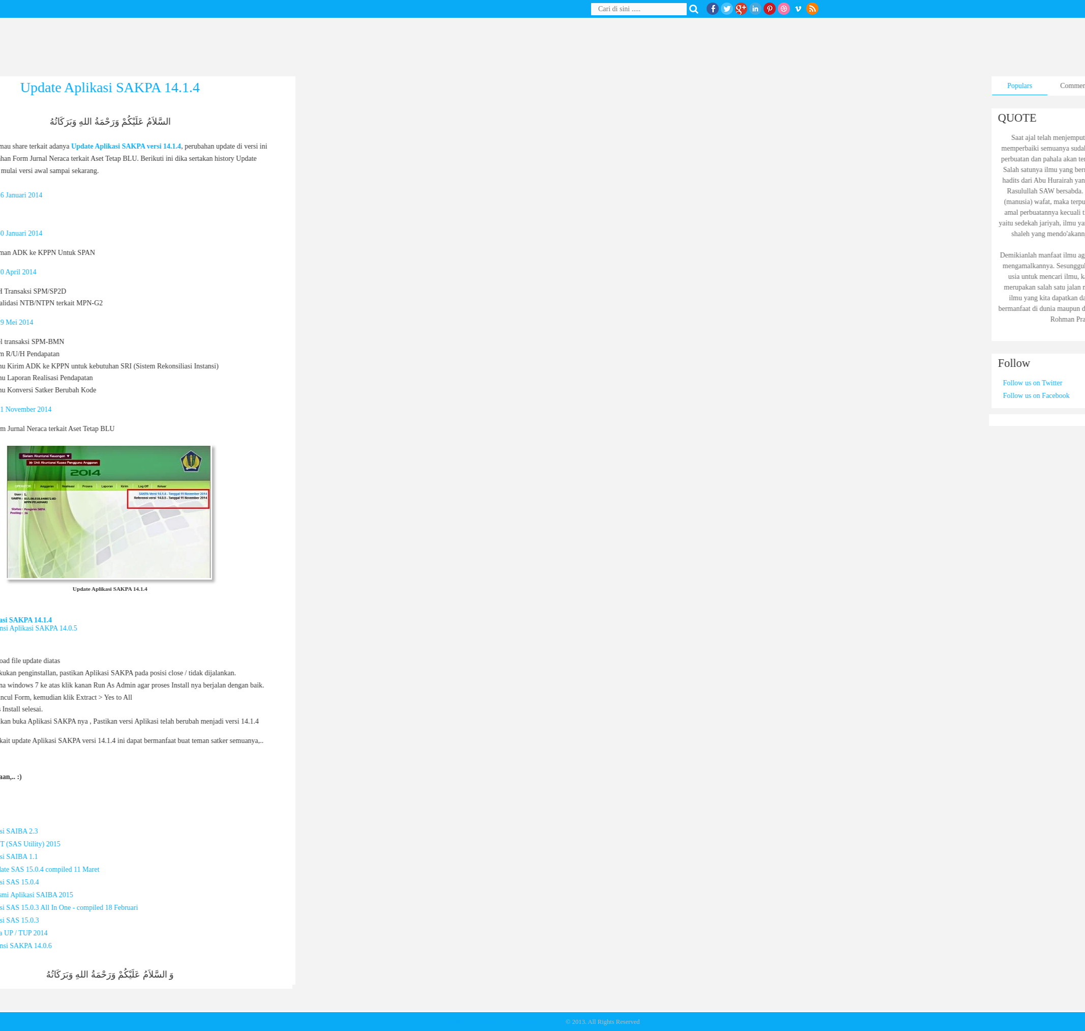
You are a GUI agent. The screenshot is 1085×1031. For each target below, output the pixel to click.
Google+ (741, 9)
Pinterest (770, 9)
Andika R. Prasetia (469, 1021)
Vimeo (798, 9)
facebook (713, 9)
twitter (727, 9)
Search (696, 9)
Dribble (784, 9)
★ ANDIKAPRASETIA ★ (528, 1021)
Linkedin (755, 9)
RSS (812, 9)
